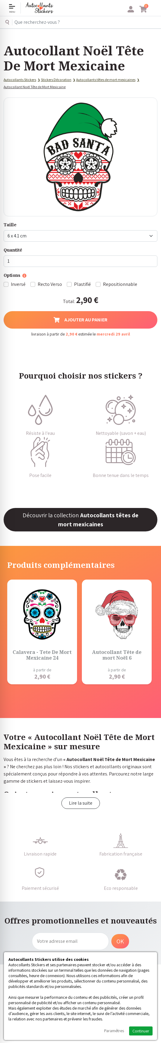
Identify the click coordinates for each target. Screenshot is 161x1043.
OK (120, 941)
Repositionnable (120, 284)
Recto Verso (50, 284)
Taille (10, 224)
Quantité (13, 250)
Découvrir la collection (80, 519)
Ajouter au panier (80, 320)
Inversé (18, 284)
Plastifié (82, 284)
